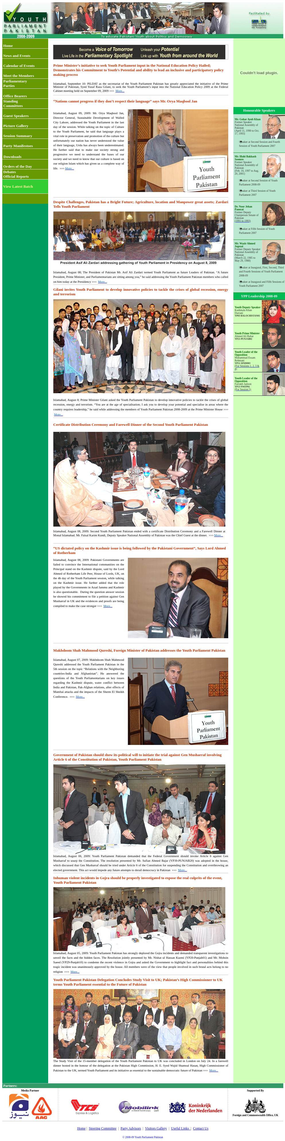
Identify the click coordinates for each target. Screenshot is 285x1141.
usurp (74, 860)
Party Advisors (131, 1128)
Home (81, 1128)
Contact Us (200, 1128)
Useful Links (180, 1128)
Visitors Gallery (156, 1128)
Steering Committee (102, 1128)
